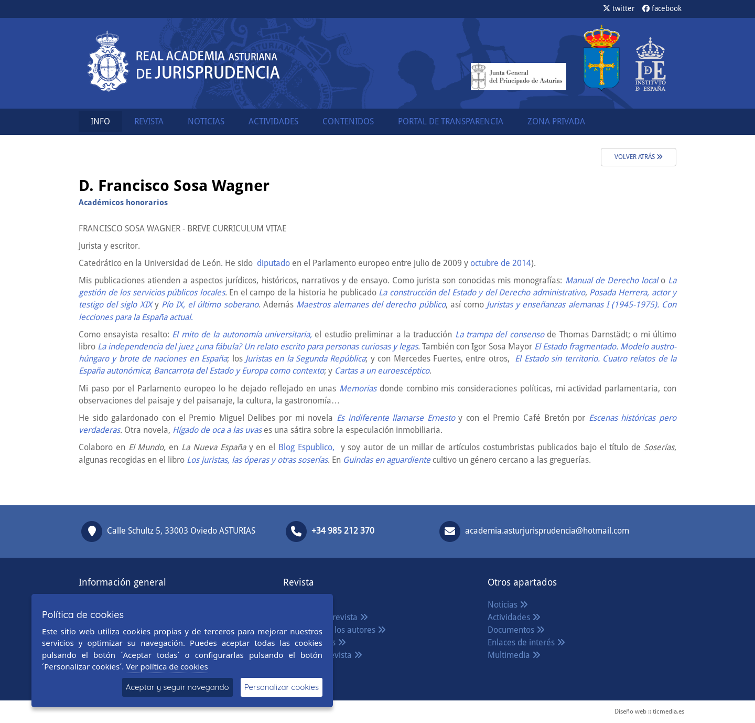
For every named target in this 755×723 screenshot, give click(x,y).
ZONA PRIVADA (556, 121)
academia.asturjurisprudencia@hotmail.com (547, 531)
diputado (272, 263)
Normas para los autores (334, 630)
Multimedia (514, 655)
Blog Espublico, (305, 447)
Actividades (514, 617)
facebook (662, 8)
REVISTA (149, 121)
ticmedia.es (668, 711)
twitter (619, 8)
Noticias (508, 605)
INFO (100, 121)
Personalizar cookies (281, 687)
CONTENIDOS (348, 121)
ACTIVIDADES (273, 121)
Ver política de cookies (167, 666)
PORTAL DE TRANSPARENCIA (450, 121)
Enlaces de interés (526, 642)
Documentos (516, 630)
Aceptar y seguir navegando (177, 687)
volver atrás (638, 157)
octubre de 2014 (499, 263)
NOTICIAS (206, 121)
